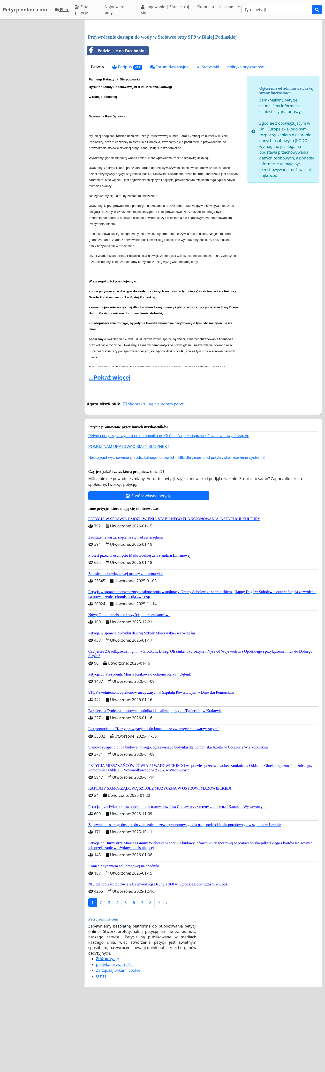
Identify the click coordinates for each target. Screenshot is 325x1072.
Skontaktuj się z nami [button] (217, 6)
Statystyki (208, 134)
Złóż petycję (81, 9)
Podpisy (127, 134)
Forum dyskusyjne (169, 134)
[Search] (277, 9)
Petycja (97, 134)
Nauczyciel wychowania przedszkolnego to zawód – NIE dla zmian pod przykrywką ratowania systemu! (176, 525)
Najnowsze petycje (114, 9)
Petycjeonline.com (25, 9)
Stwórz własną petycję (148, 563)
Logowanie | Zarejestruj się (165, 9)
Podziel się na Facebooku (116, 118)
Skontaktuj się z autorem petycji (154, 471)
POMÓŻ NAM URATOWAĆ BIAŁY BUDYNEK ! (128, 514)
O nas (101, 1043)
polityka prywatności (246, 134)
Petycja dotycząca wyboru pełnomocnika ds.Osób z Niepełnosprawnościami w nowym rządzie (168, 503)
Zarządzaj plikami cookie (118, 1038)
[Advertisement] (203, 61)
